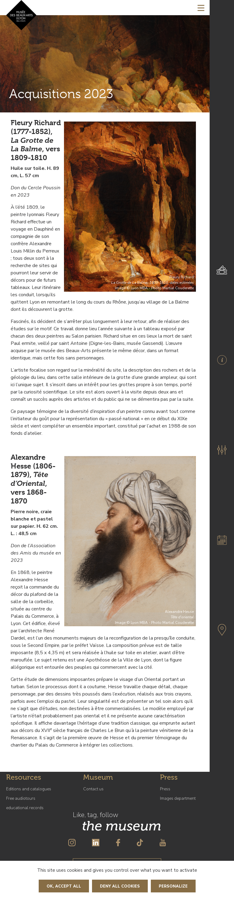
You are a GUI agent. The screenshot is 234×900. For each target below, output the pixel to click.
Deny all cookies (120, 886)
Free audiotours (20, 798)
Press (165, 789)
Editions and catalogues (28, 789)
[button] (222, 450)
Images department (178, 798)
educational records (25, 808)
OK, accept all (64, 886)
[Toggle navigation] (201, 7)
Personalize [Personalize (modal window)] (173, 886)
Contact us (93, 789)
